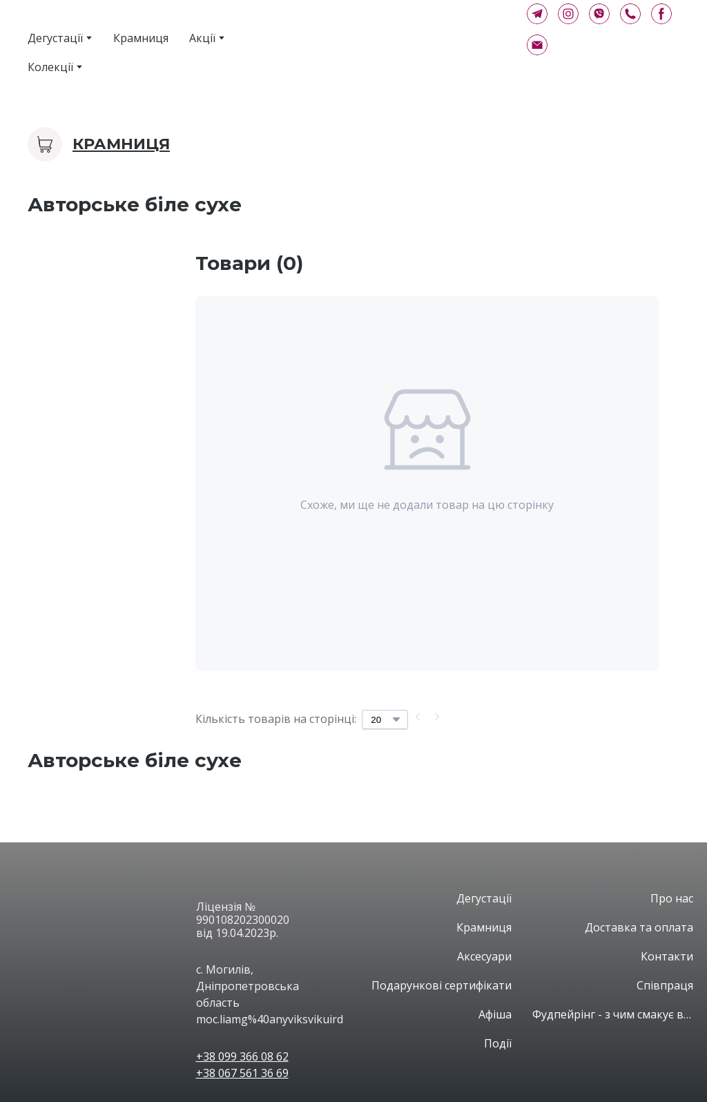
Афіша (495, 1014)
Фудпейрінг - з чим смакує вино (613, 1014)
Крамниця (140, 38)
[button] (537, 13)
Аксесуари (484, 956)
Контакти (667, 956)
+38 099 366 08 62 (242, 1056)
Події (498, 1043)
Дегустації (55, 38)
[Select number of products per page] (385, 719)
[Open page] (101, 904)
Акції (202, 38)
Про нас (671, 898)
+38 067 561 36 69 (242, 1073)
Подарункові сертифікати (441, 985)
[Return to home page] (382, 39)
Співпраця (665, 985)
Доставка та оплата (639, 927)
